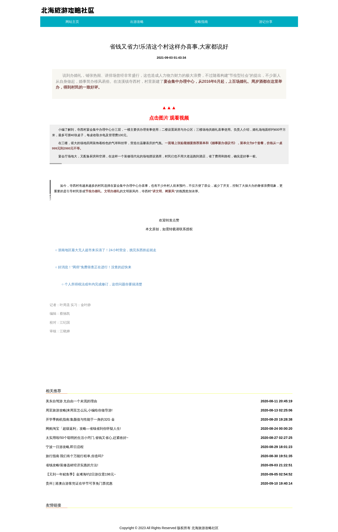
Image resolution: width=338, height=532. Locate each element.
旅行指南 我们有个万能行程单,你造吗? (75, 456)
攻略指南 (201, 22)
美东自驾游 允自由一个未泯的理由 (71, 401)
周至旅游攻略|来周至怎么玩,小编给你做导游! (79, 410)
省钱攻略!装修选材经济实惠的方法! (72, 465)
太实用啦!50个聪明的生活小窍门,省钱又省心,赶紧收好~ (87, 438)
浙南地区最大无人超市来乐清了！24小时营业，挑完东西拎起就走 (105, 250)
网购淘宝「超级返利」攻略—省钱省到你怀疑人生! (83, 428)
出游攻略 (137, 22)
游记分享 (265, 22)
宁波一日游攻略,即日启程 (65, 447)
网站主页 (72, 22)
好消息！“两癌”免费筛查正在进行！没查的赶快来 (92, 267)
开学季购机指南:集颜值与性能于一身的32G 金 (80, 419)
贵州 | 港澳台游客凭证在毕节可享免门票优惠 (79, 483)
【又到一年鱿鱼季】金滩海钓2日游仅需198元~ (81, 474)
